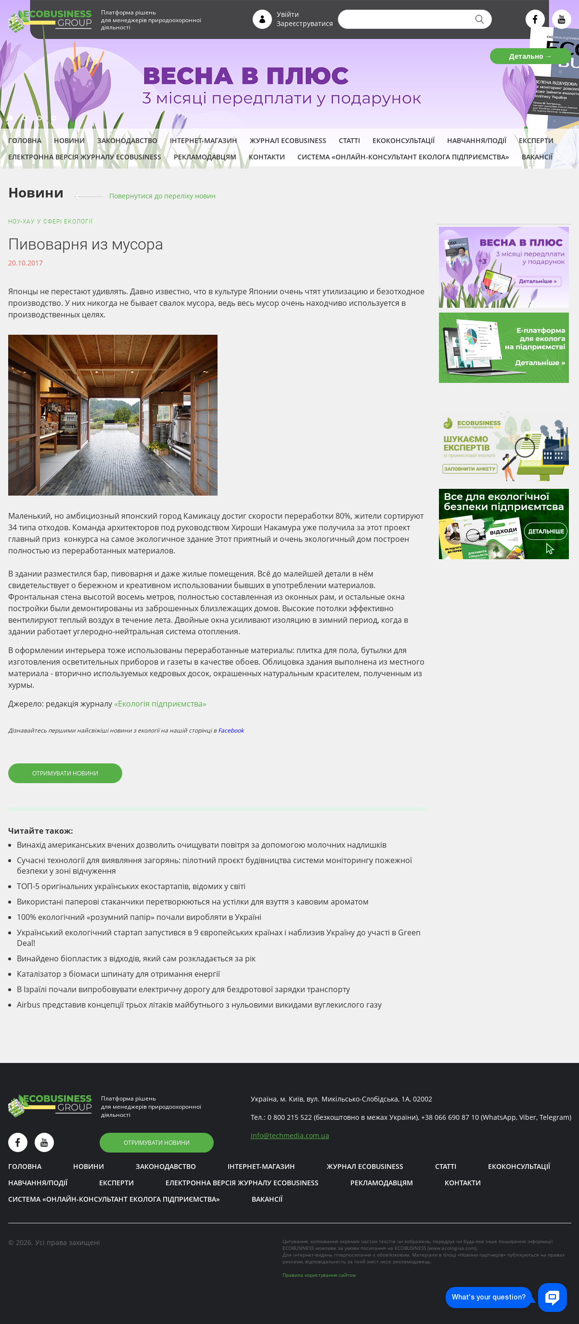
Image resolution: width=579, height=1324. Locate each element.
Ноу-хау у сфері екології (50, 221)
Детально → (530, 56)
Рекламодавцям (205, 156)
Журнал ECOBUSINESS (288, 140)
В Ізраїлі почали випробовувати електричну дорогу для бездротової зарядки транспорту (183, 989)
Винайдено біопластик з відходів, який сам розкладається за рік (136, 958)
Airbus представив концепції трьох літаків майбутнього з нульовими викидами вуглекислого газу (199, 1004)
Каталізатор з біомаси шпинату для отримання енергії (118, 974)
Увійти (288, 14)
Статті (349, 140)
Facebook (231, 730)
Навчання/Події (476, 140)
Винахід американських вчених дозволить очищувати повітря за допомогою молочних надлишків (201, 844)
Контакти (267, 156)
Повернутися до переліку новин (162, 195)
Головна (24, 140)
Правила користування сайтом (319, 1275)
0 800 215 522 (290, 1117)
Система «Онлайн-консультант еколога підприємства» (403, 156)
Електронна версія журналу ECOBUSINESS (84, 156)
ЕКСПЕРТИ (536, 140)
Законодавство (127, 140)
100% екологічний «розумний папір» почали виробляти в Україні (139, 917)
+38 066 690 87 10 (450, 1117)
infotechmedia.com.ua (290, 1135)
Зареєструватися (305, 23)
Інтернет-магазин (203, 140)
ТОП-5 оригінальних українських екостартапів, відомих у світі (131, 886)
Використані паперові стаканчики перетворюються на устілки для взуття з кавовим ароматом (193, 901)
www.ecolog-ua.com (452, 1248)
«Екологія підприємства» (160, 703)
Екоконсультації (404, 140)
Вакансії (537, 156)
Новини (69, 140)
